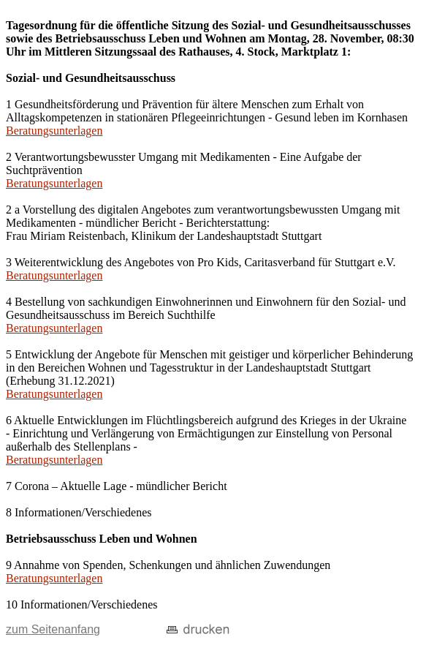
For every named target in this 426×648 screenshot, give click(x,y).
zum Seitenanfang (53, 629)
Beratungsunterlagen (54, 130)
